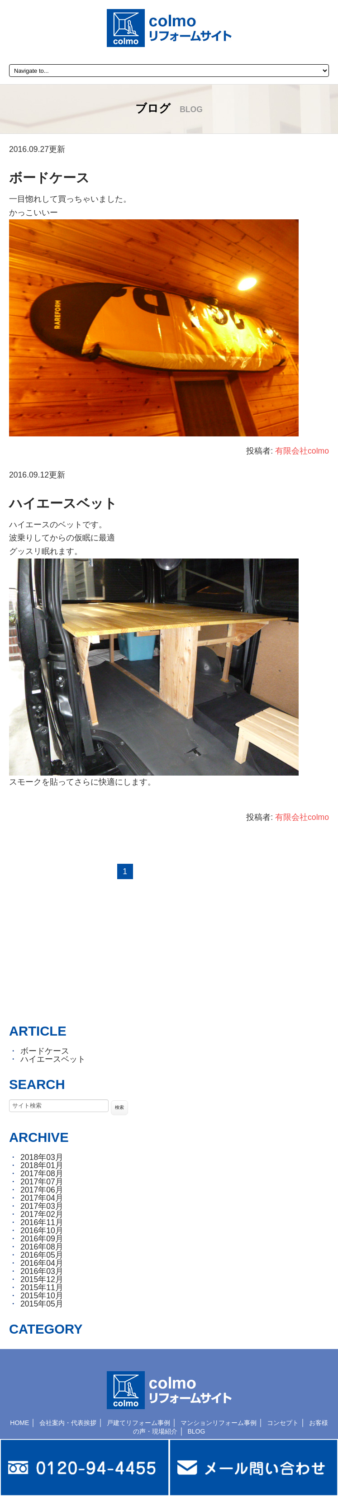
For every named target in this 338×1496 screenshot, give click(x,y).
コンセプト (283, 1422)
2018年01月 (41, 1165)
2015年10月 (41, 1295)
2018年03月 (41, 1157)
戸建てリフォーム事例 (138, 1422)
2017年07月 (41, 1181)
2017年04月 (41, 1197)
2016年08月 (41, 1246)
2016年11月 (41, 1222)
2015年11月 (41, 1287)
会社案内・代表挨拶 (67, 1422)
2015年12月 (41, 1279)
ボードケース (49, 177)
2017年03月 (41, 1206)
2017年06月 (41, 1189)
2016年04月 (41, 1263)
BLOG (196, 1431)
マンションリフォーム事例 (219, 1422)
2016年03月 (41, 1271)
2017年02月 (41, 1214)
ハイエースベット (63, 503)
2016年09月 (41, 1238)
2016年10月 (41, 1230)
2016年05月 (41, 1254)
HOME (19, 1422)
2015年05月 (41, 1303)
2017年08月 (41, 1173)
